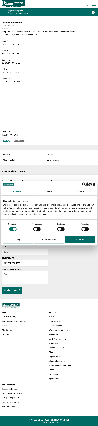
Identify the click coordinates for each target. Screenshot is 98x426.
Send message (12, 290)
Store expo (53, 374)
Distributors (7, 330)
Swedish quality (9, 316)
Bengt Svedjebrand (10, 397)
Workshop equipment (58, 330)
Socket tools (54, 334)
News (4, 325)
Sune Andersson (9, 406)
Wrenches (53, 343)
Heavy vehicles (55, 325)
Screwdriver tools (56, 347)
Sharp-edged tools (57, 361)
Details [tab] (49, 192)
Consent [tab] (17, 192)
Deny (18, 240)
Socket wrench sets (57, 339)
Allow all (80, 240)
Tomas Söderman (9, 389)
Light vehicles (55, 321)
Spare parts (54, 378)
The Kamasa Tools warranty (14, 321)
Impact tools (54, 356)
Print (6, 140)
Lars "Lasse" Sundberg (12, 393)
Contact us (7, 334)
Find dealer (20, 140)
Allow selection (49, 240)
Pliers (51, 352)
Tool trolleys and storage (60, 365)
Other (51, 369)
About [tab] (81, 192)
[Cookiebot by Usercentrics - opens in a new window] (84, 184)
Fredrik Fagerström (10, 402)
